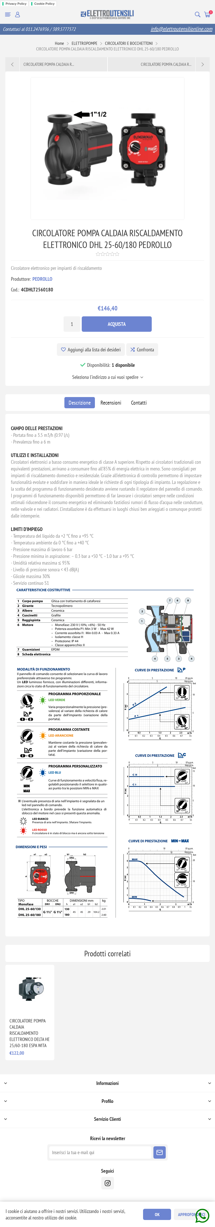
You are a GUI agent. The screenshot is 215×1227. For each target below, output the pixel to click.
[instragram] (107, 1183)
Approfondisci (191, 1214)
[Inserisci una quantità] (72, 324)
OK (157, 1214)
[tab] (79, 402)
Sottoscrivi (159, 1152)
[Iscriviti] (100, 1152)
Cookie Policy (44, 3)
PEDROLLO (42, 279)
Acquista (117, 324)
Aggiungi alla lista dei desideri (94, 349)
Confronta (145, 349)
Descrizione (80, 402)
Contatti (139, 402)
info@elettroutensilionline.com (181, 29)
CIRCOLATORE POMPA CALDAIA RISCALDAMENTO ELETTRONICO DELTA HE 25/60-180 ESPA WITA (30, 1033)
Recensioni (111, 402)
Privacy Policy (16, 3)
